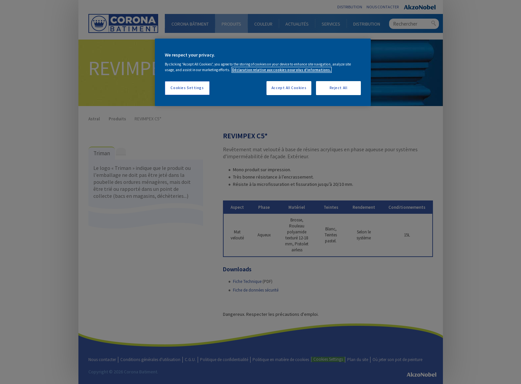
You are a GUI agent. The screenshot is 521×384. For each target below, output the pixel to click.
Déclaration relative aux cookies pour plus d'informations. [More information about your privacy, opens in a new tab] (281, 69)
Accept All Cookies (288, 87)
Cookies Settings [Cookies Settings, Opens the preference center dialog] (187, 87)
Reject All (339, 87)
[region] (263, 72)
